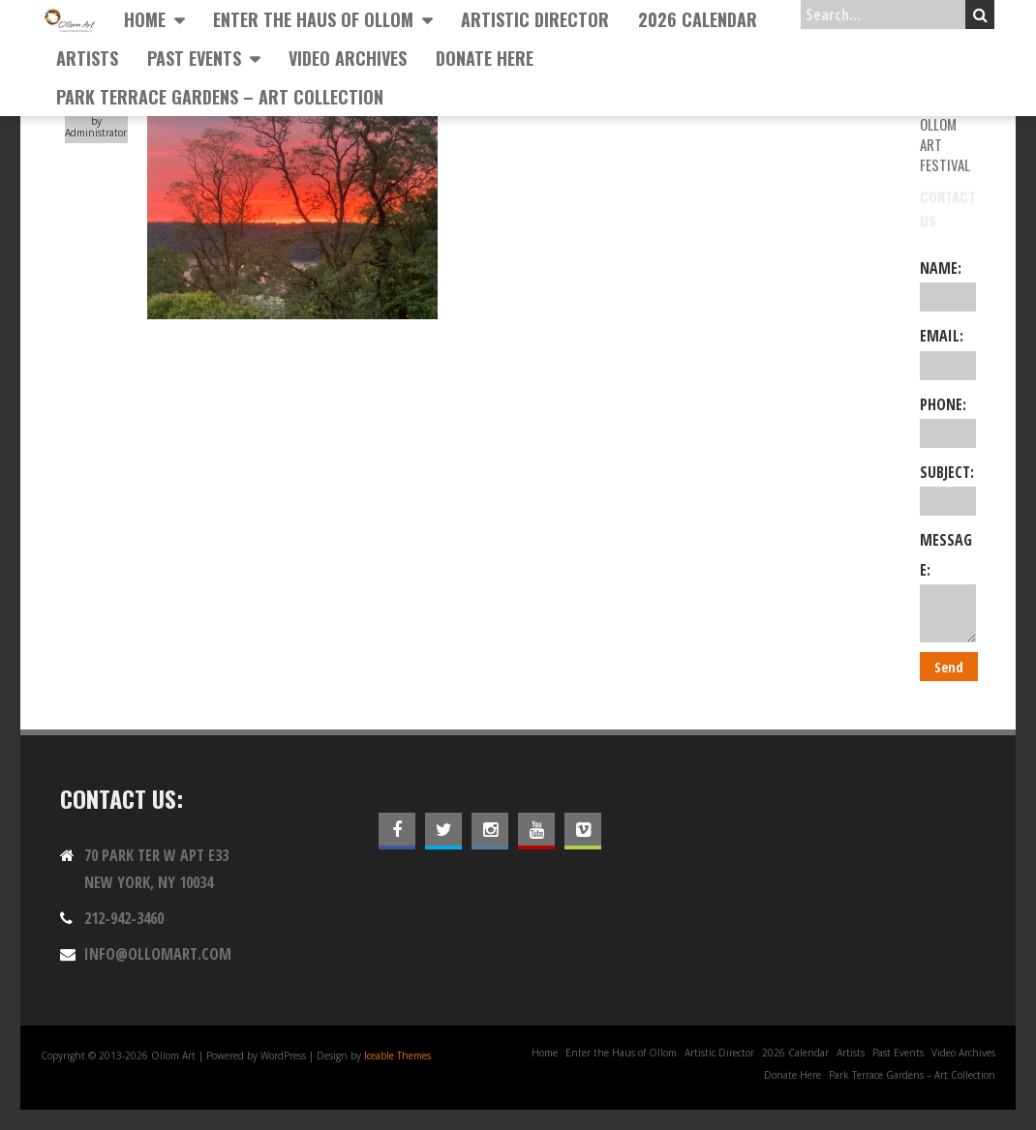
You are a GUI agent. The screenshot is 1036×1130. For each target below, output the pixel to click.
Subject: (948, 488)
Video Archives (348, 58)
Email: (948, 352)
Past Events (194, 58)
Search (980, 14)
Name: (948, 284)
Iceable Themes (397, 1055)
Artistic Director (535, 19)
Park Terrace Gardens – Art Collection (219, 96)
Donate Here (484, 58)
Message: (948, 585)
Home (145, 19)
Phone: (948, 421)
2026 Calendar (697, 19)
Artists (87, 58)
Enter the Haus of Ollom (313, 19)
